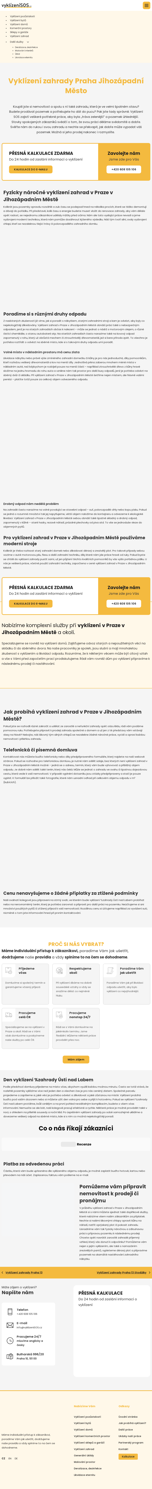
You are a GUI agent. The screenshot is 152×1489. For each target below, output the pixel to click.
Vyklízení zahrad (19, 36)
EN (10, 1428)
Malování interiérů (24, 50)
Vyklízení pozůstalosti (22, 16)
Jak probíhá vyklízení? (132, 1393)
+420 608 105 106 (124, 169)
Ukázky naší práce (130, 1406)
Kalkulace (128, 1426)
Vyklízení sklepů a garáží (89, 1412)
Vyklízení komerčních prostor (92, 1406)
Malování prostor (84, 1432)
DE (16, 1428)
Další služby (16, 42)
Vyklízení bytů (18, 20)
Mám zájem (76, 1059)
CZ (3, 1428)
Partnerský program (131, 1412)
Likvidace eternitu (24, 57)
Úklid (17, 54)
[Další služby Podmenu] (28, 42)
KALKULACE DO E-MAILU (30, 169)
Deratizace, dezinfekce (26, 47)
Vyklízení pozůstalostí (87, 1386)
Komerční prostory (21, 28)
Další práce (126, 1399)
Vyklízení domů (19, 24)
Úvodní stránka (128, 1386)
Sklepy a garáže (19, 32)
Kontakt (123, 1419)
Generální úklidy (84, 1425)
